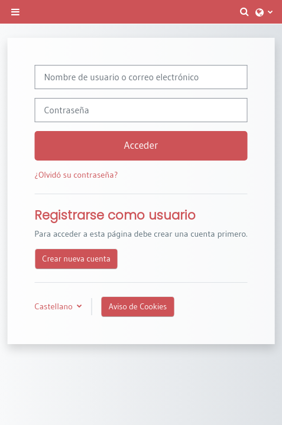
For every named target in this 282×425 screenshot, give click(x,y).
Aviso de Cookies (138, 306)
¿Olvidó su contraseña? (76, 174)
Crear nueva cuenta (76, 258)
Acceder (141, 145)
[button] (244, 11)
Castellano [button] (54, 306)
